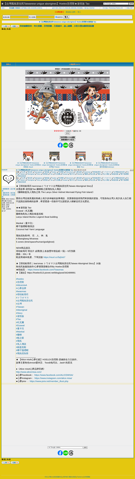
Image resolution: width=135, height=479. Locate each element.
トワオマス (107, 172)
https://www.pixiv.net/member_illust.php (49, 381)
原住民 (30, 172)
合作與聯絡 (86, 477)
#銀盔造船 (21, 347)
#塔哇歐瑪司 (22, 294)
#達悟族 (20, 316)
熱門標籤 (23, 8)
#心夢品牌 (21, 288)
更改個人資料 (70, 12)
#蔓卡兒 (20, 328)
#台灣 (19, 303)
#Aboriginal (21, 310)
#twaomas (21, 291)
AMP (131, 8)
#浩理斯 (20, 282)
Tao (51, 174)
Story (39, 174)
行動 (127, 8)
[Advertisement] (67, 46)
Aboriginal (30, 174)
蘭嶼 (86, 174)
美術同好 (91, 8)
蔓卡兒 (72, 174)
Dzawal (65, 174)
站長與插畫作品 (57, 477)
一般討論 (85, 8)
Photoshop (112, 8)
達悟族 (47, 172)
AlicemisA (69, 172)
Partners (79, 477)
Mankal (79, 174)
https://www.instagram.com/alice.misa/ (53, 378)
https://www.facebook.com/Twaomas (46, 269)
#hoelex (20, 279)
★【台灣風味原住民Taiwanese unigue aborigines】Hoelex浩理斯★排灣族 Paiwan (54, 165)
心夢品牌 (78, 172)
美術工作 (61, 8)
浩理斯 (61, 172)
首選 (29, 8)
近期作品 (39, 8)
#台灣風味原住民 (24, 300)
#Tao (18, 319)
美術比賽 (67, 8)
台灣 (23, 172)
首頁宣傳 (33, 8)
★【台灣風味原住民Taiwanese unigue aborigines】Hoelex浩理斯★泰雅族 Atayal (28, 165)
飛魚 (99, 174)
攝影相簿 (6, 193)
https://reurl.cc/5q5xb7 (54, 257)
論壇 (53, 8)
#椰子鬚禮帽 (22, 350)
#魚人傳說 (21, 344)
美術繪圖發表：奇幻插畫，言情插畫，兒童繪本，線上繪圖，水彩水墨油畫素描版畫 (57, 26)
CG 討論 (105, 8)
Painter (118, 8)
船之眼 (92, 174)
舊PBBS (65, 477)
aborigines (38, 172)
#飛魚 (19, 341)
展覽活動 (73, 8)
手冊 (50, 477)
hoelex (54, 172)
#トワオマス (22, 297)
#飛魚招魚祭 (22, 353)
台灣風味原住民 (119, 172)
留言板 (13, 193)
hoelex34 (4, 170)
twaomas (87, 172)
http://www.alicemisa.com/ (29, 372)
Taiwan (22, 174)
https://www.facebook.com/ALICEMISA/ (53, 375)
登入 (79, 12)
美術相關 (79, 8)
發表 (56, 8)
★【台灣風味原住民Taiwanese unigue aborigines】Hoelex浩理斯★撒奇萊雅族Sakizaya (106, 165)
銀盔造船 (115, 174)
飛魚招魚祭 (22, 176)
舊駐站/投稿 (72, 477)
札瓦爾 (57, 174)
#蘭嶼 (19, 334)
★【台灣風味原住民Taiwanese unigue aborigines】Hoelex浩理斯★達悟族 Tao (67, 22)
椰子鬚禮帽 (125, 174)
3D (122, 8)
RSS (46, 477)
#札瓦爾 (20, 322)
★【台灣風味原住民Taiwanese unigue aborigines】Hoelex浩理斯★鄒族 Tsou (80, 165)
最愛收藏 (6, 195)
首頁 (3, 8)
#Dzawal (20, 325)
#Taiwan (20, 307)
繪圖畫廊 (6, 189)
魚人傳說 (106, 174)
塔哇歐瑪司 (97, 172)
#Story (19, 313)
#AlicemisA (21, 285)
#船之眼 (20, 338)
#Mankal (20, 331)
